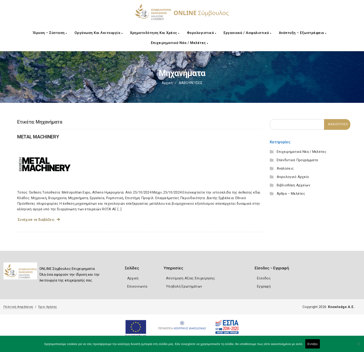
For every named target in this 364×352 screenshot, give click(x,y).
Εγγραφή (264, 286)
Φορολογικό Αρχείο (293, 177)
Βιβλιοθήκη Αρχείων (293, 185)
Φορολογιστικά (201, 33)
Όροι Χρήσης (47, 306)
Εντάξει (313, 344)
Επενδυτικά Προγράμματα (297, 160)
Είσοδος (264, 278)
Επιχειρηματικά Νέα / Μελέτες (179, 43)
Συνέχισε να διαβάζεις (39, 220)
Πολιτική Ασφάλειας (18, 306)
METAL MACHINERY (38, 137)
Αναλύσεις (285, 168)
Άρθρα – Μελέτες (291, 193)
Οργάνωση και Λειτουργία (99, 33)
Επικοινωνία (137, 286)
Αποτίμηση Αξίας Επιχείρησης (190, 278)
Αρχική (167, 83)
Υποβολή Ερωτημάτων (184, 286)
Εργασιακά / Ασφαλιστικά (247, 33)
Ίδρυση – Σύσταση (50, 33)
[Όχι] (358, 346)
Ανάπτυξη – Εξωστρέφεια (302, 33)
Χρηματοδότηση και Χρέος (154, 33)
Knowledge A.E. (341, 307)
